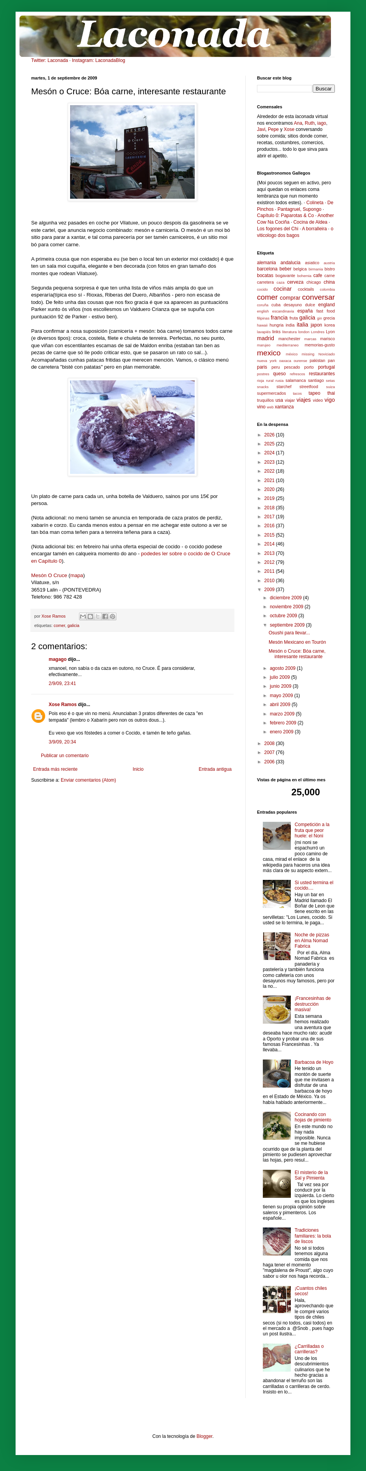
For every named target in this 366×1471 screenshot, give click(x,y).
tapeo (314, 393)
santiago (316, 380)
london (304, 332)
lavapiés (264, 332)
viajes (303, 400)
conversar (318, 297)
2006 (270, 762)
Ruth (310, 123)
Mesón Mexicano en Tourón (297, 642)
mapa (76, 575)
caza (280, 282)
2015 (270, 535)
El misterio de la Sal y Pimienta (311, 1175)
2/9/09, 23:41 (62, 683)
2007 (270, 752)
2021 (270, 480)
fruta (293, 318)
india (290, 325)
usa (279, 400)
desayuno (293, 304)
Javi (261, 129)
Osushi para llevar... (289, 633)
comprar (290, 298)
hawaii (262, 325)
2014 (270, 544)
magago (58, 659)
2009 (270, 589)
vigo (330, 400)
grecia (329, 318)
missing (308, 354)
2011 (270, 571)
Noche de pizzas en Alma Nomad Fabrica (312, 940)
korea (329, 325)
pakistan (317, 360)
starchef (283, 386)
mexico (269, 353)
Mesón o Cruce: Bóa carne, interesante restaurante (297, 653)
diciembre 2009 (286, 597)
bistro (330, 269)
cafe (317, 275)
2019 (270, 498)
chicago (313, 282)
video (318, 400)
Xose (289, 129)
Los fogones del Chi (277, 228)
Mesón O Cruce (49, 575)
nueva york (267, 360)
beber (286, 269)
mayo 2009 (282, 695)
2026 (270, 435)
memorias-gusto (320, 345)
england (326, 304)
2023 (270, 462)
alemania (266, 262)
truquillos (265, 400)
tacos (297, 393)
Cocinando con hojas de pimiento (313, 1117)
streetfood (308, 386)
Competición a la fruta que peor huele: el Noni (312, 830)
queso (279, 373)
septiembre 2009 (288, 625)
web (270, 407)
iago (321, 123)
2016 (270, 525)
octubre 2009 (284, 615)
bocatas (265, 275)
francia (279, 317)
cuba (275, 304)
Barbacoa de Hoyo (314, 1062)
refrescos (297, 374)
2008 (270, 743)
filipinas (263, 318)
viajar (290, 400)
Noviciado (326, 354)
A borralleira (314, 228)
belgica (300, 269)
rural (269, 380)
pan (331, 360)
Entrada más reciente (55, 769)
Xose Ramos (63, 704)
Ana (298, 123)
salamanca (295, 380)
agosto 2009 (283, 668)
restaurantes (322, 373)
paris (262, 367)
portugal (326, 367)
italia (302, 324)
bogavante (285, 275)
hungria (276, 325)
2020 (270, 489)
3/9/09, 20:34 (62, 742)
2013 (270, 553)
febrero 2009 (283, 723)
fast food (326, 311)
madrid (265, 338)
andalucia (290, 262)
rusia (279, 380)
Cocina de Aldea (310, 222)
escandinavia (283, 311)
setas (330, 380)
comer (59, 625)
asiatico (312, 262)
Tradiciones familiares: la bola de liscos (313, 1235)
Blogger (205, 1436)
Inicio (138, 769)
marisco (327, 338)
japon (316, 325)
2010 (270, 580)
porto (309, 367)
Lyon (330, 331)
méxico (291, 354)
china (329, 282)
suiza (330, 387)
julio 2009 (280, 677)
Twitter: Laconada (49, 60)
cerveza (295, 282)
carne (329, 275)
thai (331, 393)
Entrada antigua (215, 769)
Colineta (315, 202)
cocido (262, 289)
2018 (270, 507)
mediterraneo (287, 345)
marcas (310, 339)
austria (329, 263)
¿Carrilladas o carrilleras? (309, 1349)
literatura (289, 332)
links (276, 331)
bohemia (304, 276)
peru (275, 367)
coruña (262, 305)
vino (261, 407)
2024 (270, 453)
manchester (289, 338)
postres (263, 374)
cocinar (283, 289)
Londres (318, 332)
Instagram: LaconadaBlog (98, 60)
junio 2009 (281, 686)
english (263, 311)
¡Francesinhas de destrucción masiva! (313, 1004)
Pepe (273, 129)
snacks (263, 387)
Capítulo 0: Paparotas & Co (285, 215)
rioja (260, 380)
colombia (327, 289)
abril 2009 (281, 704)
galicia (73, 625)
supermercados (271, 393)
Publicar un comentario (65, 755)
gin (319, 318)
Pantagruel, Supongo (300, 209)
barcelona (267, 269)
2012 (270, 562)
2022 (270, 471)
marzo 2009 (283, 714)
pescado (292, 367)
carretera (265, 282)
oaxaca (285, 360)
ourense (300, 360)
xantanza (284, 407)
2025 (270, 444)
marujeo (264, 345)
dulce (310, 304)
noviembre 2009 (287, 606)
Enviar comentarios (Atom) (88, 780)
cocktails (306, 289)
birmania (315, 269)
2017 (270, 516)
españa (305, 311)
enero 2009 (282, 732)
